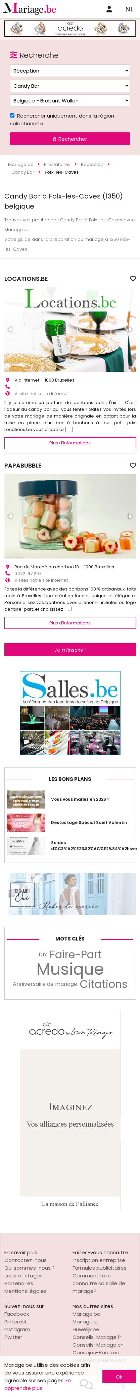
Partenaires (18, 1283)
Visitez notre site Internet (41, 393)
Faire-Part (76, 954)
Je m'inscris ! (70, 649)
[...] (69, 429)
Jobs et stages (23, 1275)
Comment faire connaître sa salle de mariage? (99, 1283)
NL (129, 9)
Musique (70, 969)
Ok (119, 1376)
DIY (43, 954)
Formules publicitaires (100, 1267)
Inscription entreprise (99, 1260)
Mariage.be (86, 1313)
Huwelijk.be (86, 1329)
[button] (10, 329)
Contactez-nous (25, 1260)
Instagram (17, 1329)
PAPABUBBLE (23, 466)
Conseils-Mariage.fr (97, 1337)
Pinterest (15, 1321)
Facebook (16, 1313)
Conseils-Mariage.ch (98, 1344)
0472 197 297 (27, 573)
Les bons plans (70, 779)
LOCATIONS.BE (26, 279)
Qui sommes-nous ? (29, 1267)
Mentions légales (25, 1291)
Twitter (13, 1337)
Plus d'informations (70, 443)
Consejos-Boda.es (96, 1352)
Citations (104, 984)
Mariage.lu (85, 1321)
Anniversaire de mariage (45, 984)
